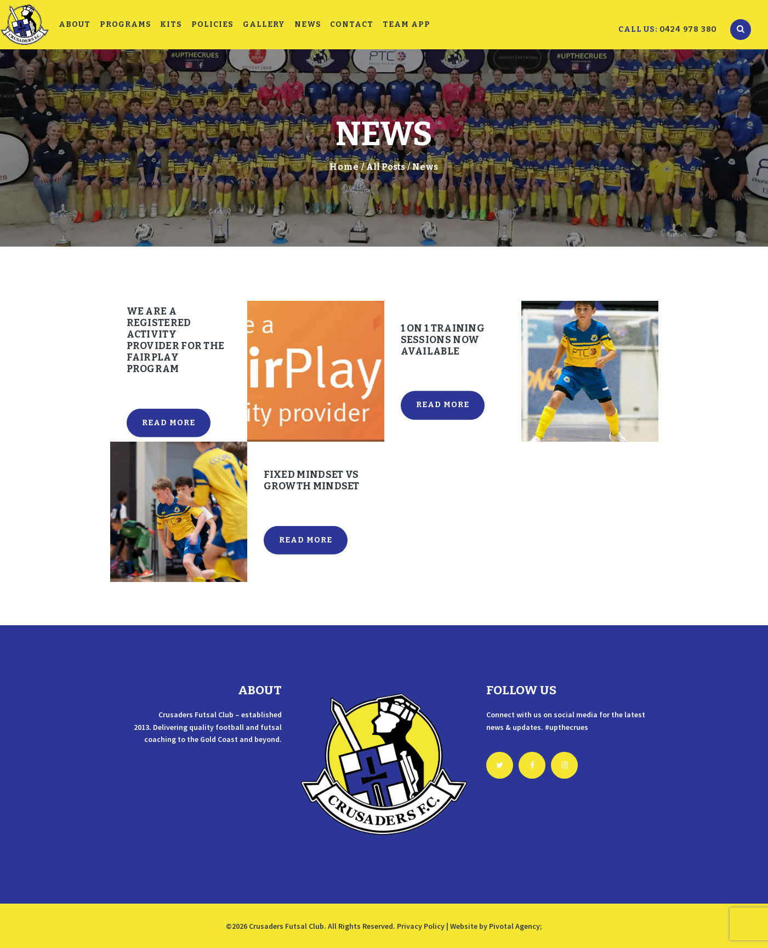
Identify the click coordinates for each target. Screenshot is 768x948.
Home (344, 167)
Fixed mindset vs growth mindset (312, 480)
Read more (168, 422)
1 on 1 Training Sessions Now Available (443, 340)
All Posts (385, 167)
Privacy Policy (421, 926)
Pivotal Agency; (515, 926)
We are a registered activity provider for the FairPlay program (176, 340)
